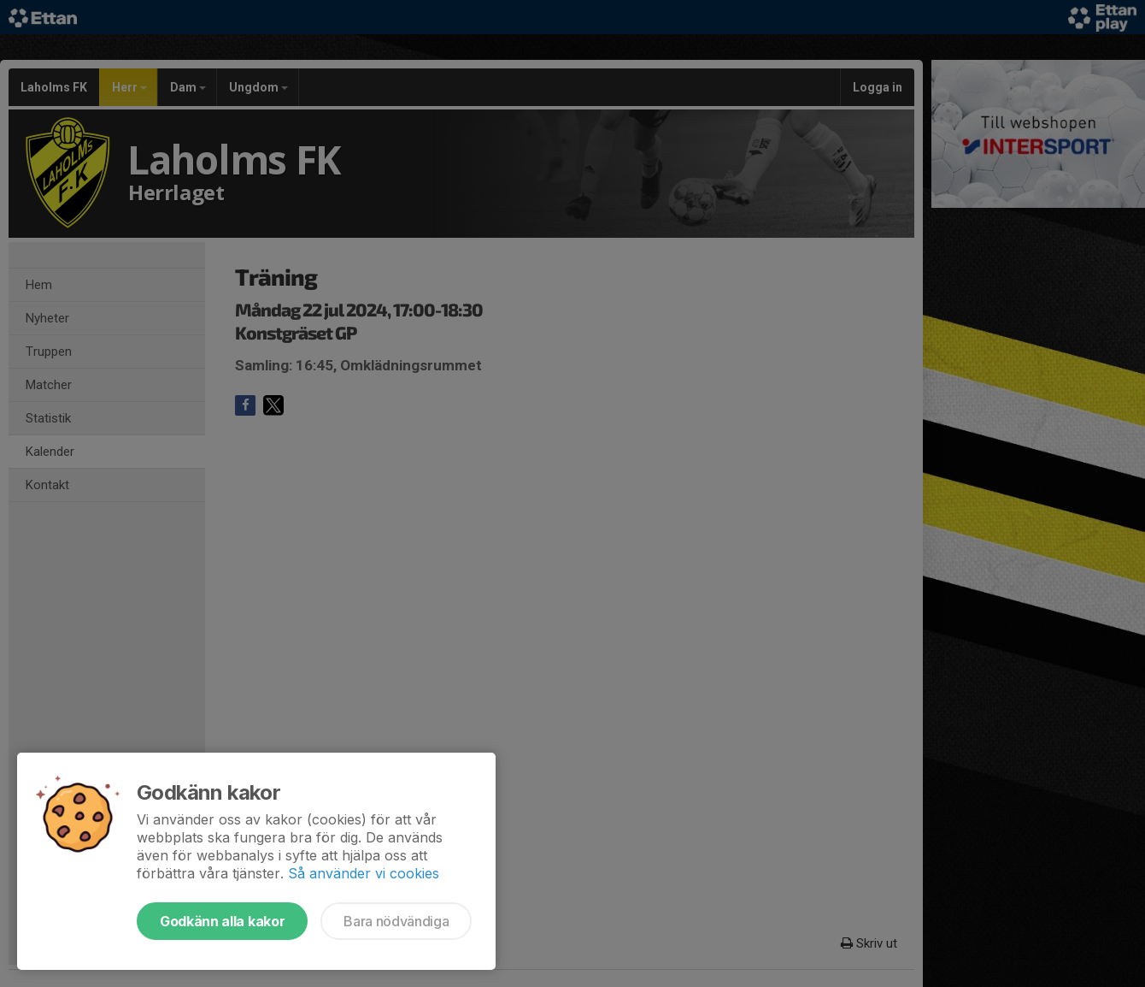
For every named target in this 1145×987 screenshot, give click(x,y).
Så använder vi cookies (363, 873)
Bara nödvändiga (396, 921)
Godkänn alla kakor (222, 921)
